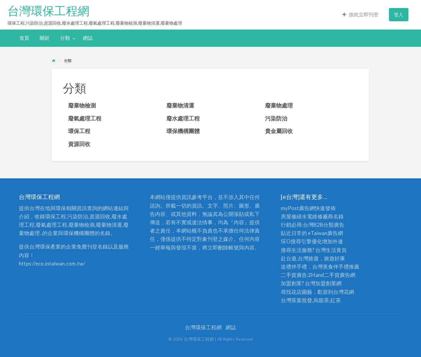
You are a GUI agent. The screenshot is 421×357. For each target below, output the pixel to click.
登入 (398, 14)
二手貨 (332, 275)
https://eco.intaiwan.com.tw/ (52, 263)
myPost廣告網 (298, 208)
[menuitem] (360, 14)
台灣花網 (343, 292)
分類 (65, 38)
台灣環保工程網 (48, 10)
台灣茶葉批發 (296, 300)
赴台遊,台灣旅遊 (300, 258)
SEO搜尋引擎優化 (301, 241)
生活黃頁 (336, 250)
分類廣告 (333, 224)
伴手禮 (341, 266)
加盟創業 (325, 283)
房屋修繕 (291, 216)
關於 (45, 38)
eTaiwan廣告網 (325, 233)
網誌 (88, 38)
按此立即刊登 (360, 14)
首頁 (24, 38)
